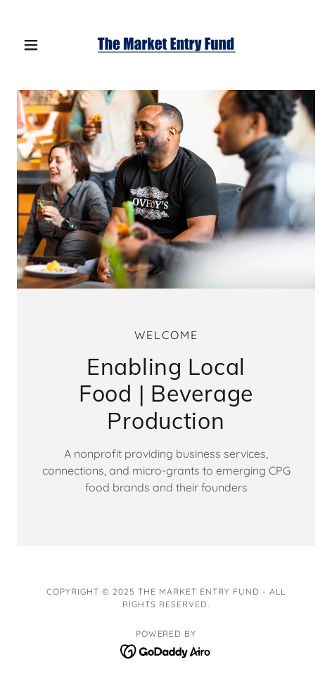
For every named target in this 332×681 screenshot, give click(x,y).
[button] (39, 45)
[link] (166, 45)
